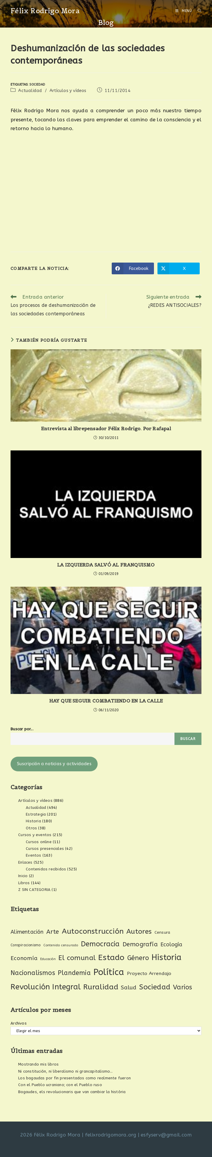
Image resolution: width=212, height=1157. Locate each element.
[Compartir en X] (178, 268)
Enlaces (25, 862)
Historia (33, 821)
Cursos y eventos (34, 835)
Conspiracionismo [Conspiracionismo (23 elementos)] (25, 945)
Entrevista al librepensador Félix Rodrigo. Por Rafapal (106, 428)
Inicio (23, 876)
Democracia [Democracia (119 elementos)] (100, 944)
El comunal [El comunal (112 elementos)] (77, 958)
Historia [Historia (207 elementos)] (167, 957)
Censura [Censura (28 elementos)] (162, 932)
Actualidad (30, 90)
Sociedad (37, 84)
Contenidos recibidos (46, 869)
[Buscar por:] (197, 11)
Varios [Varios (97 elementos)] (182, 987)
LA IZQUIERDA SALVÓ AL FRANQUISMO (106, 565)
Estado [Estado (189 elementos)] (111, 957)
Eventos (33, 855)
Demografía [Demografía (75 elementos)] (140, 944)
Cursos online (39, 842)
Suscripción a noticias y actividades (54, 763)
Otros (31, 828)
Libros (24, 883)
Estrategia (36, 814)
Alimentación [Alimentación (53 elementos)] (27, 932)
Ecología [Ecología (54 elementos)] (171, 944)
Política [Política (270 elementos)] (108, 972)
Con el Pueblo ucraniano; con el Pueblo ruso (60, 1085)
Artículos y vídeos (68, 90)
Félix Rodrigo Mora (45, 10)
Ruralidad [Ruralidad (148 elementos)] (100, 987)
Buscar (188, 739)
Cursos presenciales (45, 848)
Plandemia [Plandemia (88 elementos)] (74, 973)
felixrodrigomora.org (110, 1135)
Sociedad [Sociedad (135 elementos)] (154, 987)
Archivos (19, 1023)
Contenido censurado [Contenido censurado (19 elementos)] (60, 945)
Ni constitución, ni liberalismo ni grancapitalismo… (65, 1071)
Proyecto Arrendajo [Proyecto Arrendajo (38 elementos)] (149, 973)
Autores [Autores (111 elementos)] (139, 931)
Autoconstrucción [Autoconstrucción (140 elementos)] (93, 931)
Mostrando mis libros (38, 1064)
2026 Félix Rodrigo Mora (50, 1135)
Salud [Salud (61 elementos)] (128, 987)
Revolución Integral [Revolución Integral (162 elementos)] (46, 986)
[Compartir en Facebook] (133, 268)
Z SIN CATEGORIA (34, 889)
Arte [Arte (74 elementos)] (52, 931)
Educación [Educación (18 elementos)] (48, 959)
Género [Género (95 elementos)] (138, 958)
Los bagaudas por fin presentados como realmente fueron (74, 1078)
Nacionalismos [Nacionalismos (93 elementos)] (33, 973)
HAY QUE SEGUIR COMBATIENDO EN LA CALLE (106, 701)
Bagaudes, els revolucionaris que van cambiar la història (71, 1092)
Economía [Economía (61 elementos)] (24, 958)
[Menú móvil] (184, 11)
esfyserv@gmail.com (166, 1135)
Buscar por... (22, 729)
